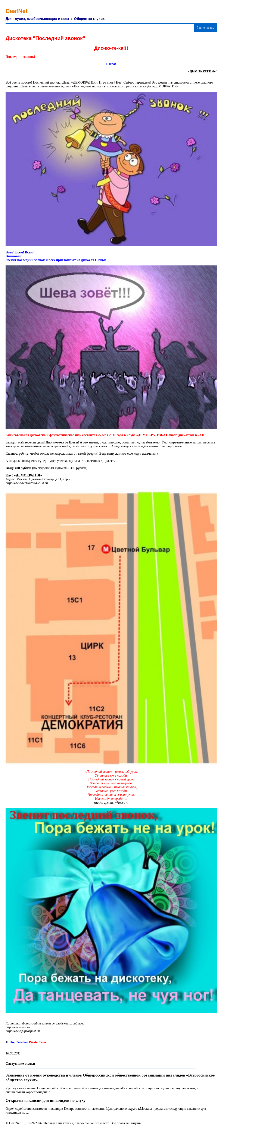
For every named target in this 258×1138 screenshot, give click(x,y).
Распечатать (205, 27)
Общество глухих (89, 19)
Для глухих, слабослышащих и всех (37, 19)
